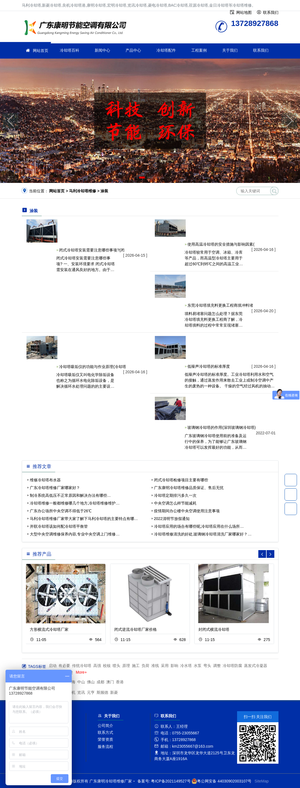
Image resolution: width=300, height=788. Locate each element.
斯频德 (102, 692)
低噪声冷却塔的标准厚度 (208, 366)
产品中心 (133, 50)
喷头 (116, 665)
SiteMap (261, 781)
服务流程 (105, 746)
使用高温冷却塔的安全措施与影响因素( (220, 244)
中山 (81, 682)
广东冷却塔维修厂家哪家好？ (55, 487)
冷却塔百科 (69, 50)
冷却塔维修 (77, 28)
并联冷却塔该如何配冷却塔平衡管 (59, 526)
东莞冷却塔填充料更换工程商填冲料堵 (220, 305)
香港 (120, 682)
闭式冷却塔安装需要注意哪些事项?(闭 (91, 250)
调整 (217, 665)
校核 (107, 665)
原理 (126, 665)
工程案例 (199, 50)
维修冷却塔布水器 (45, 480)
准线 (155, 665)
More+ (81, 672)
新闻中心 (102, 50)
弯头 (207, 665)
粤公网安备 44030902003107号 (221, 781)
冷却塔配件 (166, 50)
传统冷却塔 (81, 665)
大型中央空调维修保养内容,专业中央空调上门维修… (75, 534)
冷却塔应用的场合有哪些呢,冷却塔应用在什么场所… (199, 526)
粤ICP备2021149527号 (170, 781)
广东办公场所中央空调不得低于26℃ (61, 511)
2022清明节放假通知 (172, 518)
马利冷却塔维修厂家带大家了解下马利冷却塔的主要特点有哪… (84, 518)
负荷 (145, 665)
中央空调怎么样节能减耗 (175, 503)
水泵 (197, 665)
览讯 (81, 692)
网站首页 (40, 50)
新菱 (114, 692)
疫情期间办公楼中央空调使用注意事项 (187, 511)
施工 (136, 665)
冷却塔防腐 (232, 665)
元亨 (91, 692)
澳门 (110, 682)
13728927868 (291, 480)
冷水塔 (186, 665)
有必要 (64, 665)
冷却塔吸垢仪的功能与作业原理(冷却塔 (92, 366)
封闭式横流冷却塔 (213, 629)
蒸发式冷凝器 (255, 665)
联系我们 (261, 50)
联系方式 (105, 732)
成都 (100, 682)
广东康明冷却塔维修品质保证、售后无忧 (189, 487)
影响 (174, 665)
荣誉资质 (105, 739)
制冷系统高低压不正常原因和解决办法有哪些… (70, 495)
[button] (142, 177)
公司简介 (105, 725)
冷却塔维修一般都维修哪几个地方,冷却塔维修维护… (75, 503)
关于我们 (230, 50)
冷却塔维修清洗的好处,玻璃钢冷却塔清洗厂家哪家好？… (203, 534)
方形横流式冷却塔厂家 (49, 629)
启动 (53, 665)
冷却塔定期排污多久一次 (175, 495)
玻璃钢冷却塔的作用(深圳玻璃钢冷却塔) (221, 427)
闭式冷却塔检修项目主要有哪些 (181, 480)
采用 (165, 665)
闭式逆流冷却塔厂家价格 (135, 629)
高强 (97, 665)
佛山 (91, 682)
